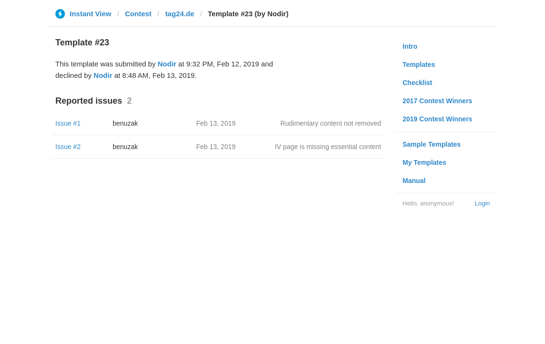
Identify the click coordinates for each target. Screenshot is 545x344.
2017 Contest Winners (437, 101)
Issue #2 (68, 146)
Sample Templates (432, 144)
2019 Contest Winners (437, 119)
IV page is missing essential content (328, 146)
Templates (419, 64)
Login (482, 203)
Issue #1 (68, 123)
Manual (414, 180)
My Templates (425, 162)
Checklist (417, 82)
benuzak (125, 123)
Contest (138, 14)
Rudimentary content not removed (331, 123)
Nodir (166, 64)
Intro (410, 46)
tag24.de (179, 14)
